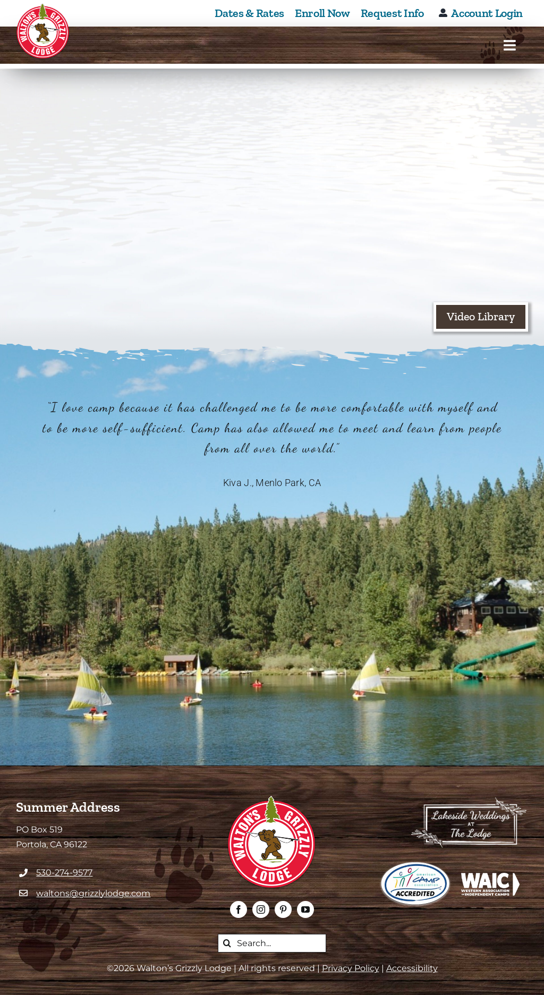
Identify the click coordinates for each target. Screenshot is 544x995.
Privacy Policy (350, 968)
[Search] (227, 943)
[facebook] (238, 909)
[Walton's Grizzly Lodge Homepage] (43, 31)
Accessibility (412, 968)
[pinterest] (283, 909)
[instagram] (260, 909)
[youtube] (305, 909)
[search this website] (272, 943)
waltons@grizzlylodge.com (93, 893)
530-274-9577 (64, 873)
